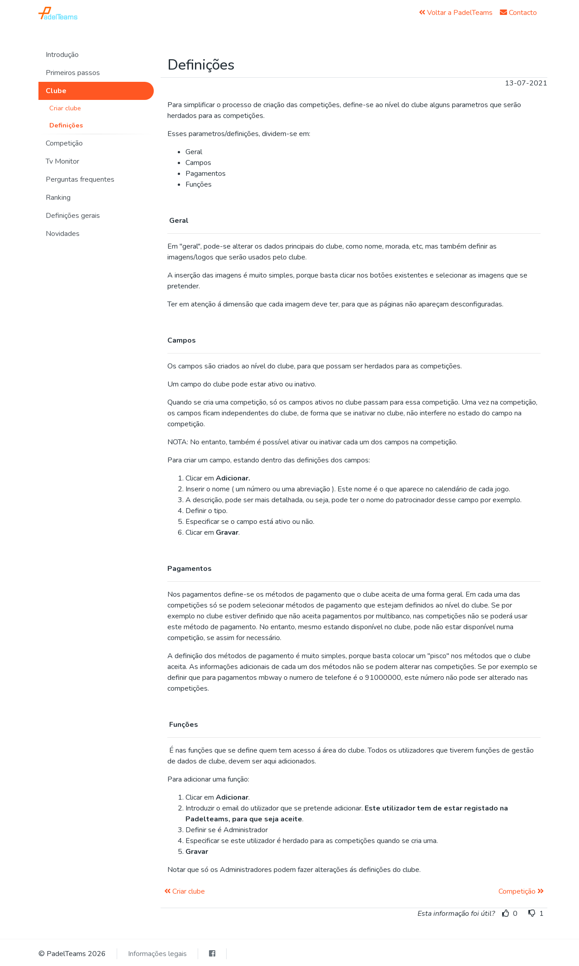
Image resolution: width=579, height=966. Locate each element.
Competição (521, 891)
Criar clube (65, 108)
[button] (96, 55)
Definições (66, 125)
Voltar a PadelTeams (456, 13)
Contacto (518, 13)
